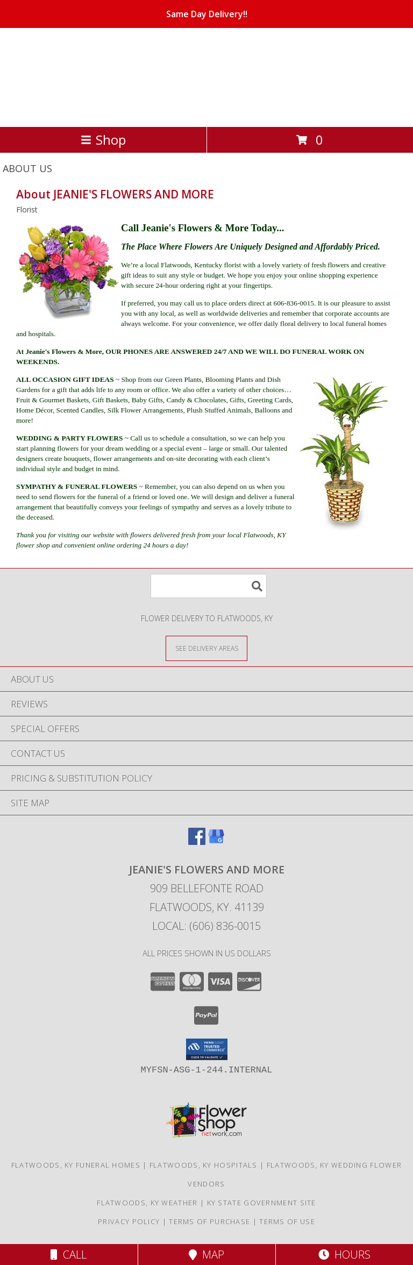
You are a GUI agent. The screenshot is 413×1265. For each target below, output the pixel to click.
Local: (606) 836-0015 (206, 926)
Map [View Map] (206, 1254)
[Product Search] (209, 586)
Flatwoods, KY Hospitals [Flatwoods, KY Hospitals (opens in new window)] (203, 1165)
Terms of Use (287, 1221)
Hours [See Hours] (344, 1254)
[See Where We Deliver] (206, 648)
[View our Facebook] (196, 841)
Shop (103, 139)
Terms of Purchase (209, 1221)
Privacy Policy (129, 1221)
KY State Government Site (261, 1202)
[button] (206, 1049)
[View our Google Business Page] (216, 841)
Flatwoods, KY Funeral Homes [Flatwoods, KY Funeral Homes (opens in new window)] (75, 1165)
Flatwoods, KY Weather (147, 1202)
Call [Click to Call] (69, 1254)
